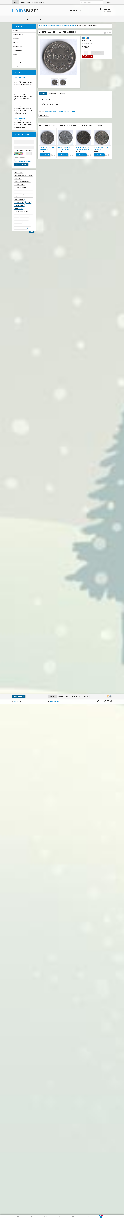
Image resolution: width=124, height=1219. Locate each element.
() (25, 1216)
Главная (15, 2)
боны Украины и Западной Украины (21, 212)
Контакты (75, 19)
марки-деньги (24, 216)
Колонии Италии (19, 202)
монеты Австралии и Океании (22, 225)
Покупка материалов (62, 19)
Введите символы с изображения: (23, 150)
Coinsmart (16, 701)
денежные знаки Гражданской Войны (22, 195)
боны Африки (18, 172)
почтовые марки (19, 205)
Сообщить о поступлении (87, 56)
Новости (22, 2)
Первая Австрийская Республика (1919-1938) (63, 25)
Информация (17, 696)
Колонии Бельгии (19, 184)
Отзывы (62, 93)
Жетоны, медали (24, 62)
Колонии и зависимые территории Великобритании (22, 188)
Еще (31, 231)
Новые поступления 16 (21, 91)
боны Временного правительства (23, 175)
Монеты (24, 42)
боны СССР (18, 222)
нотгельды (18, 191)
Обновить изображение (19, 157)
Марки (24, 54)
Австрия (48, 25)
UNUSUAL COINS (17, 58)
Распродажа (16, 38)
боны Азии (17, 178)
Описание (42, 93)
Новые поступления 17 (21, 77)
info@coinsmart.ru (53, 701)
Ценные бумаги (24, 50)
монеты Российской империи (22, 181)
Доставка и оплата (46, 19)
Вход (108, 2)
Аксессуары (24, 66)
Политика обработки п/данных (35, 2)
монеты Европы (44, 115)
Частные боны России (20, 228)
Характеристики (52, 93)
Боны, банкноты (24, 46)
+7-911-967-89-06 (73, 10)
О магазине (17, 19)
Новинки (15, 30)
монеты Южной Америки (21, 218)
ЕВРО (16, 216)
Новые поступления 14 (21, 118)
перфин (28, 202)
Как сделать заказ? (30, 19)
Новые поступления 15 (21, 105)
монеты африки (19, 199)
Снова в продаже (18, 34)
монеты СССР (18, 208)
